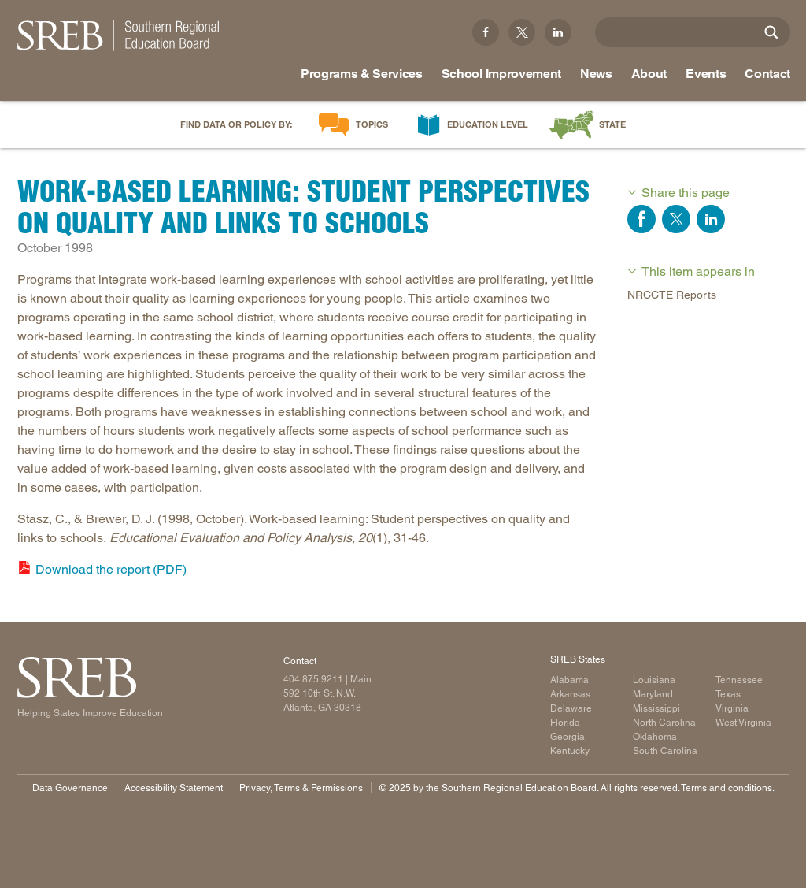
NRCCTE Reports (671, 294)
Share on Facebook (641, 219)
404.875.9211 (313, 679)
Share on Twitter (676, 219)
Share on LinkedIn (711, 219)
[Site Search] (771, 32)
